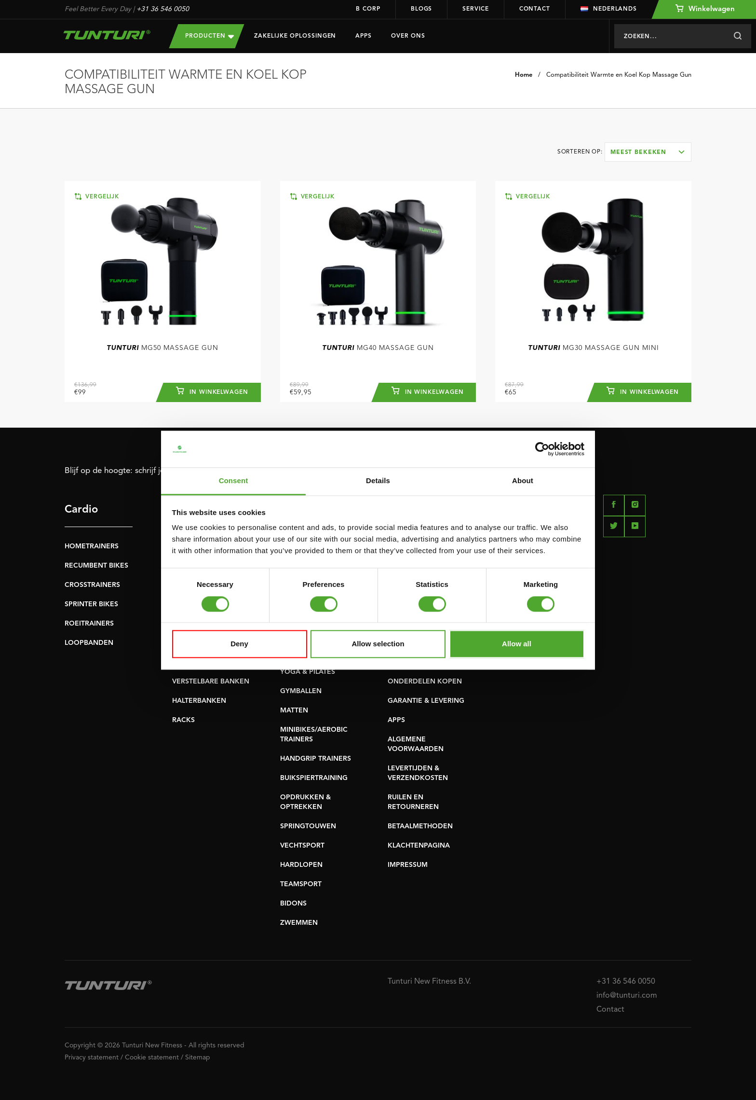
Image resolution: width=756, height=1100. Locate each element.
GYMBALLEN (301, 691)
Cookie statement (152, 1057)
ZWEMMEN (299, 922)
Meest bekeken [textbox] (638, 152)
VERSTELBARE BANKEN (210, 681)
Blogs (421, 9)
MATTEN (294, 710)
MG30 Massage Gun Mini (593, 348)
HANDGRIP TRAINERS (315, 758)
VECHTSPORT (302, 845)
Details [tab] (378, 481)
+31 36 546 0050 (162, 9)
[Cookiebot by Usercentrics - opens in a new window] (542, 449)
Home (523, 75)
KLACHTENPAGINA (419, 845)
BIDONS (293, 903)
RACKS (183, 720)
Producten (209, 36)
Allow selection (377, 644)
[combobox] (648, 152)
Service (475, 9)
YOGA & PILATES (307, 671)
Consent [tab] (233, 481)
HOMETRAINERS (92, 546)
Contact (534, 9)
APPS (396, 720)
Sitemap (197, 1057)
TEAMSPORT (301, 884)
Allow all (516, 644)
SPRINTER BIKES (91, 604)
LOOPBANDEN (89, 643)
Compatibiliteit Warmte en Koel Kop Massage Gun (618, 75)
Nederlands (608, 9)
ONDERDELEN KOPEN (425, 681)
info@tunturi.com (626, 996)
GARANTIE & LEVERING (426, 700)
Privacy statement (92, 1057)
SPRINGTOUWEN (308, 826)
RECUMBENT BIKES (96, 565)
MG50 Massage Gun (162, 348)
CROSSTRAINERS (92, 585)
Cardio (81, 509)
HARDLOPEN (301, 865)
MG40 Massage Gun (378, 348)
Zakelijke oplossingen (295, 36)
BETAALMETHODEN (420, 826)
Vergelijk (97, 196)
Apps (363, 36)
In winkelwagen (212, 391)
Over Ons (408, 36)
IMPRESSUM (408, 865)
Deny (239, 644)
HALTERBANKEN (199, 700)
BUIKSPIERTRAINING (314, 778)
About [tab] (522, 481)
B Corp (368, 9)
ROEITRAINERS (89, 623)
